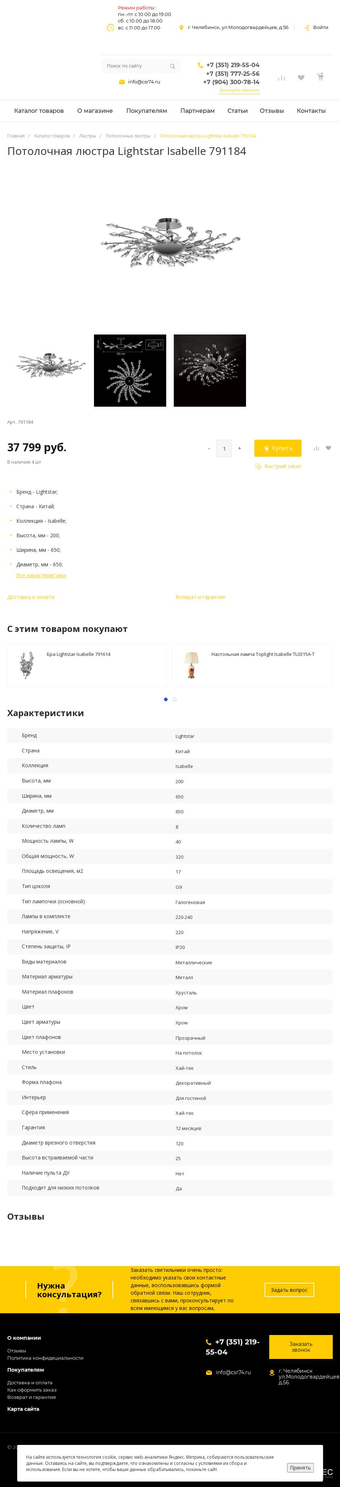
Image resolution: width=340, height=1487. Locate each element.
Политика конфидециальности (45, 1358)
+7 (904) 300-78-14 (231, 82)
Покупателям (25, 1370)
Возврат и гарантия (200, 596)
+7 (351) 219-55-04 (232, 65)
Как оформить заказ (32, 1390)
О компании (24, 1338)
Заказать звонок (239, 90)
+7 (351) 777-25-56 (232, 73)
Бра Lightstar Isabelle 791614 (78, 654)
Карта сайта (23, 1409)
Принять (300, 1467)
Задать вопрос (289, 1289)
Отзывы (16, 1351)
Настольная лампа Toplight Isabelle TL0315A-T (263, 654)
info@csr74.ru (144, 82)
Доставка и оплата (30, 596)
